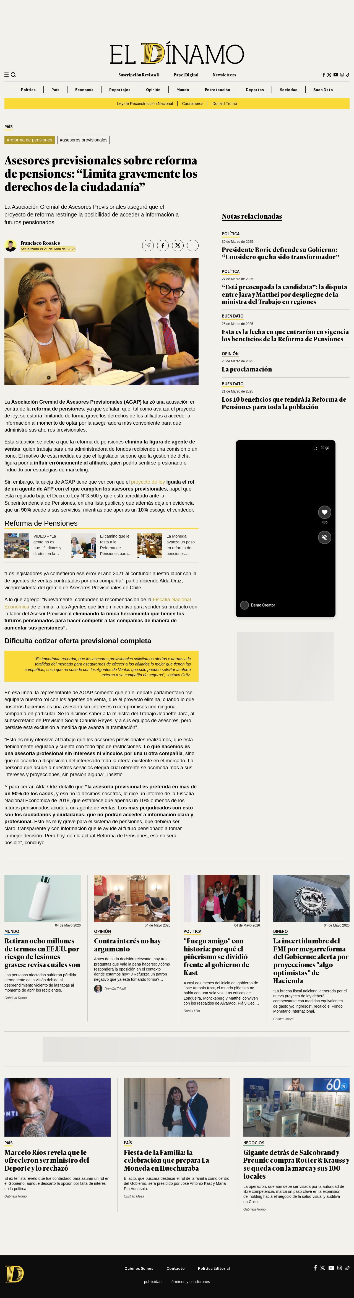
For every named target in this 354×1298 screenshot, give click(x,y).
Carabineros (192, 103)
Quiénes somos (138, 1268)
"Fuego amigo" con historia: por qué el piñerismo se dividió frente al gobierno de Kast (216, 956)
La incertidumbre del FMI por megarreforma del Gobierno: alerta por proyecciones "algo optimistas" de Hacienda (310, 960)
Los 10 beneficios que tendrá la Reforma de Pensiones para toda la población (284, 402)
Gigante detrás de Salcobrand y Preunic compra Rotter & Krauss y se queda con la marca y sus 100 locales (296, 1164)
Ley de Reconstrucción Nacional (145, 103)
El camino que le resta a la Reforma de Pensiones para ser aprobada (114, 547)
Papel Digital (186, 75)
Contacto (175, 1268)
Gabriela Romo (15, 998)
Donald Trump (224, 103)
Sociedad (289, 89)
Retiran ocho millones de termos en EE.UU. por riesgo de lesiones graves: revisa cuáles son (42, 952)
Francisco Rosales (40, 242)
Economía (84, 89)
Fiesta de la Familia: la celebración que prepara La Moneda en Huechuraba (166, 1160)
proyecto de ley (148, 482)
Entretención (217, 89)
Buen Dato (323, 89)
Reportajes (119, 89)
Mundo (182, 89)
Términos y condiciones (190, 1281)
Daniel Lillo (192, 1011)
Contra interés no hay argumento (127, 944)
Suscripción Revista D (138, 75)
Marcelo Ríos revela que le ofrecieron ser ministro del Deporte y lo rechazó (46, 1160)
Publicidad (153, 1281)
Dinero (280, 932)
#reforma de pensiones (29, 140)
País (55, 89)
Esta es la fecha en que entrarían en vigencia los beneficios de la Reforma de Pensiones (285, 335)
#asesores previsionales (84, 140)
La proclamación (247, 368)
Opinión (153, 89)
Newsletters (224, 75)
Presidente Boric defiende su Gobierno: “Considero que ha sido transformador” (280, 253)
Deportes (255, 89)
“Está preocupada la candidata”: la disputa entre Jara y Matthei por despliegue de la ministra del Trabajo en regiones (284, 294)
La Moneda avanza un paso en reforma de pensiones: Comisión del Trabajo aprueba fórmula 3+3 (181, 553)
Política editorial (214, 1268)
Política (28, 89)
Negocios (253, 1143)
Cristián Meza (283, 1019)
